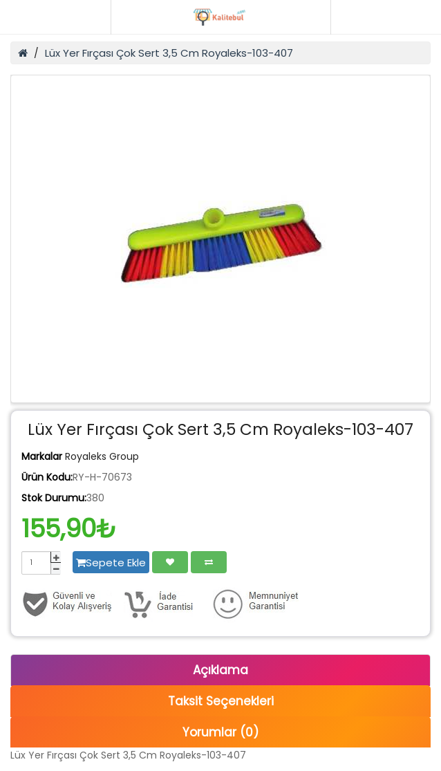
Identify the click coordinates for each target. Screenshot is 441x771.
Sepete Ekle (111, 562)
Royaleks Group (102, 456)
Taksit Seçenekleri (221, 701)
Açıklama (220, 670)
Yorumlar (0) (220, 732)
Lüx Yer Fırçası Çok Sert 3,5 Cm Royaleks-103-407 (169, 53)
